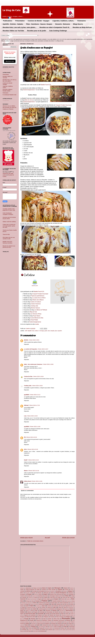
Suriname (32, 625)
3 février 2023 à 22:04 (31, 437)
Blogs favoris (78, 24)
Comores (30, 597)
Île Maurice (50, 629)
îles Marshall (42, 631)
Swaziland (44, 625)
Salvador (60, 622)
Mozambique (49, 612)
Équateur (38, 629)
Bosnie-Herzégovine (61, 592)
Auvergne (35, 591)
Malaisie (71, 609)
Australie (22, 591)
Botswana (71, 592)
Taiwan (71, 625)
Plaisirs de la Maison (38, 299)
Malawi (21, 610)
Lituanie (28, 609)
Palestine (51, 615)
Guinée (47, 602)
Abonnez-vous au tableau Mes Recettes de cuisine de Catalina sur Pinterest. (9, 107)
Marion (26, 470)
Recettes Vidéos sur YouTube (13, 31)
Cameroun (22, 595)
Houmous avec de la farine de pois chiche (9, 218)
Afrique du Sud (36, 588)
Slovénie (59, 623)
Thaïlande (33, 626)
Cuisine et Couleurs (35, 301)
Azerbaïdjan (41, 591)
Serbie (27, 623)
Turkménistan (72, 626)
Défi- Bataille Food (29, 330)
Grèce (34, 602)
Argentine (60, 589)
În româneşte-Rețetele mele (9, 94)
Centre (46, 595)
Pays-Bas (39, 616)
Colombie (24, 597)
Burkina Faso (53, 594)
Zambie (73, 628)
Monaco (29, 612)
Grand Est (29, 602)
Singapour (47, 623)
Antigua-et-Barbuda (30, 589)
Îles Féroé (69, 629)
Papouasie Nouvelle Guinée (67, 615)
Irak (63, 604)
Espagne (56, 599)
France (44, 601)
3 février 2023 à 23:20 (32, 449)
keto (49, 330)
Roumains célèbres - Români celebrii (8, 90)
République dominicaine (58, 620)
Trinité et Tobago (57, 626)
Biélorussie (46, 592)
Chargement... (6, 68)
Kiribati (73, 605)
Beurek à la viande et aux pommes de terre (9, 246)
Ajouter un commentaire (27, 490)
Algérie (49, 588)
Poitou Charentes (60, 616)
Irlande (71, 604)
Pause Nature (36, 315)
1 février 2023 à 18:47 (42, 349)
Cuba (64, 597)
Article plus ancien (68, 537)
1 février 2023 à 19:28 (38, 376)
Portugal (26, 618)
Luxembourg (41, 609)
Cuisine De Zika (28, 376)
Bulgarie (45, 594)
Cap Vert (34, 595)
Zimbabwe (24, 629)
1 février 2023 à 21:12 (35, 394)
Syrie (50, 625)
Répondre (26, 344)
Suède (38, 625)
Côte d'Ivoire (70, 597)
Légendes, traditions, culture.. (63, 21)
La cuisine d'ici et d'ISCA (39, 297)
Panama (57, 615)
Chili (62, 595)
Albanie (44, 588)
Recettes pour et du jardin (36, 31)
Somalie (65, 623)
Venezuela (56, 628)
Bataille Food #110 (46, 84)
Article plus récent (26, 537)
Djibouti (29, 599)
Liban (54, 607)
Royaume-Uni (23, 620)
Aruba (72, 589)
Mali (32, 610)
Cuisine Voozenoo (36, 303)
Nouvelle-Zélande (55, 613)
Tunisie (65, 626)
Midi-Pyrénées (69, 610)
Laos (38, 607)
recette (37, 324)
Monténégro (42, 612)
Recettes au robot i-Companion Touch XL (55, 27)
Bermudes (27, 592)
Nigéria (21, 613)
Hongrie (47, 604)
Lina (25, 416)
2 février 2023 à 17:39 (34, 405)
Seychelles (33, 623)
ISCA (25, 449)
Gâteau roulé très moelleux (9, 221)
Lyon (47, 609)
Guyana (71, 602)
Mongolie (35, 612)
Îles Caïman (63, 629)
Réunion (68, 620)
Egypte (39, 599)
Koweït (23, 607)
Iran (67, 604)
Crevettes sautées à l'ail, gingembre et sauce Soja (9, 209)
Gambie (68, 601)
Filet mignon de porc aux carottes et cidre (9, 238)
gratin (45, 330)
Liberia (60, 607)
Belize (21, 592)
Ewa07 (26, 460)
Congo (35, 597)
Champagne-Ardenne (54, 595)
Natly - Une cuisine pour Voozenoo (33, 364)
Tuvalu (29, 628)
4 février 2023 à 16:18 (33, 470)
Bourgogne (22, 594)
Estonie (62, 599)
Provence (33, 618)
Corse (40, 597)
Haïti (36, 604)
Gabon (63, 601)
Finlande (37, 601)
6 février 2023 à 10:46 (36, 481)
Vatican (51, 628)
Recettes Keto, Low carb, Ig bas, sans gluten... (19, 27)
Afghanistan (28, 588)
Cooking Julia (34, 306)
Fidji (32, 601)
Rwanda (38, 620)
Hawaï (32, 604)
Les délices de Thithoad (40, 309)
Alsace (65, 588)
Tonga (51, 626)
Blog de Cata (33, 311)
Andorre (71, 588)
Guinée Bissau (54, 602)
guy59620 (26, 394)
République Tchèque (46, 620)
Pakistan (40, 615)
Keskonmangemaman (29, 89)
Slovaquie (53, 623)
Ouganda (26, 615)
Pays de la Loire (31, 616)
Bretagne (29, 594)
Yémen (67, 628)
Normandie (40, 613)
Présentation (20, 21)
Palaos (45, 615)
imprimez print (35, 285)
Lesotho (43, 607)
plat (56, 330)
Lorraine (34, 609)
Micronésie (62, 610)
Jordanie (49, 605)
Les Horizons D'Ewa (35, 313)
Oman (67, 613)
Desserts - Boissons (62, 24)
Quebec (49, 618)
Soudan (70, 623)
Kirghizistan (67, 605)
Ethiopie (28, 601)
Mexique (54, 610)
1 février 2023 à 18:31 (34, 340)
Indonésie (58, 604)
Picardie (52, 616)
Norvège (47, 613)
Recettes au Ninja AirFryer (82, 27)
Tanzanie (22, 626)
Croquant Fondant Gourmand (63, 105)
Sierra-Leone (40, 623)
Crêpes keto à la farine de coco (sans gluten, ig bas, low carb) (9, 226)
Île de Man (57, 629)
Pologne (68, 616)
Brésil (40, 594)
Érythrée (44, 629)
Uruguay (41, 628)
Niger (72, 612)
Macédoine (52, 609)
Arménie (67, 589)
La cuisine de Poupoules (30, 349)
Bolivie (52, 592)
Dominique (34, 599)
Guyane (21, 604)
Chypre (73, 595)
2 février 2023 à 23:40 (32, 416)
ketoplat (52, 330)
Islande (22, 605)
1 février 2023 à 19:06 (48, 364)
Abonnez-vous (10, 61)
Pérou (39, 618)
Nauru (61, 612)
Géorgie (27, 604)
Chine (66, 596)
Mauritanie (48, 610)
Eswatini (68, 599)
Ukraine (35, 628)
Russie (31, 620)
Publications (7, 21)
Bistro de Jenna (29, 100)
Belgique (70, 591)
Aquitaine (44, 589)
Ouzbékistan (33, 615)
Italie (31, 605)
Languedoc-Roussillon (31, 607)
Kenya (61, 605)
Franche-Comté (56, 601)
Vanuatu (46, 628)
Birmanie (39, 592)
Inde (52, 604)
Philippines (46, 616)
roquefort (59, 330)
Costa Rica (52, 597)
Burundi (60, 594)
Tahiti (67, 625)
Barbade (64, 591)
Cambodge (70, 594)
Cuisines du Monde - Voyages (38, 21)
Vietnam (62, 628)
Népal (62, 613)
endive (36, 330)
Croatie (58, 597)
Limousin (22, 609)
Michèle (26, 340)
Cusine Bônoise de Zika (36, 317)
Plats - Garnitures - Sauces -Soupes (39, 24)
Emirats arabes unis (47, 599)
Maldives (27, 610)
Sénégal (55, 625)
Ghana (73, 601)
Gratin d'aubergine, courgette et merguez (8, 213)
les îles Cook (31, 629)
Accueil (47, 537)
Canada (28, 595)
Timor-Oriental (41, 626)
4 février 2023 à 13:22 (33, 460)
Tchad (27, 626)
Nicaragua (67, 612)
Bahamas (48, 591)
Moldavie (22, 612)
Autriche (28, 591)
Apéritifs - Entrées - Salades (13, 24)
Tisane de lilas (6, 234)
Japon (43, 605)
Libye (65, 607)
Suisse (26, 625)
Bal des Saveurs (35, 307)
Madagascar (59, 609)
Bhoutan (33, 592)
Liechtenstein (70, 607)
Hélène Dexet (27, 481)
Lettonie (49, 607)
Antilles (38, 589)
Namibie (56, 612)
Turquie (24, 628)
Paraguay (22, 616)
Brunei (35, 594)
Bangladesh (58, 591)
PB (25, 437)
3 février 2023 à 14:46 (35, 426)
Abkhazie (22, 588)
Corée (45, 597)
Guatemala (41, 602)
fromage (42, 330)
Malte (36, 610)
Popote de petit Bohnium (37, 295)
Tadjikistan (61, 625)
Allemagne (57, 588)
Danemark (22, 599)
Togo (47, 626)
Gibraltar (23, 602)
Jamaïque (38, 605)
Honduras (41, 604)
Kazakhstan (55, 605)
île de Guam (35, 631)
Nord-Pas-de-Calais (30, 613)
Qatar (44, 618)
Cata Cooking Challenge (58, 31)
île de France (28, 631)
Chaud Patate (34, 319)
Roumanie (66, 618)
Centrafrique (40, 595)
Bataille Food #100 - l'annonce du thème (8, 242)
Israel (26, 605)
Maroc (41, 610)
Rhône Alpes (57, 618)
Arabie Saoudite (51, 589)
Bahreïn (52, 591)
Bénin (65, 594)
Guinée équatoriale (64, 602)
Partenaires (81, 21)
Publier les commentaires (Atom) (35, 541)
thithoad (26, 405)
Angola (21, 589)
